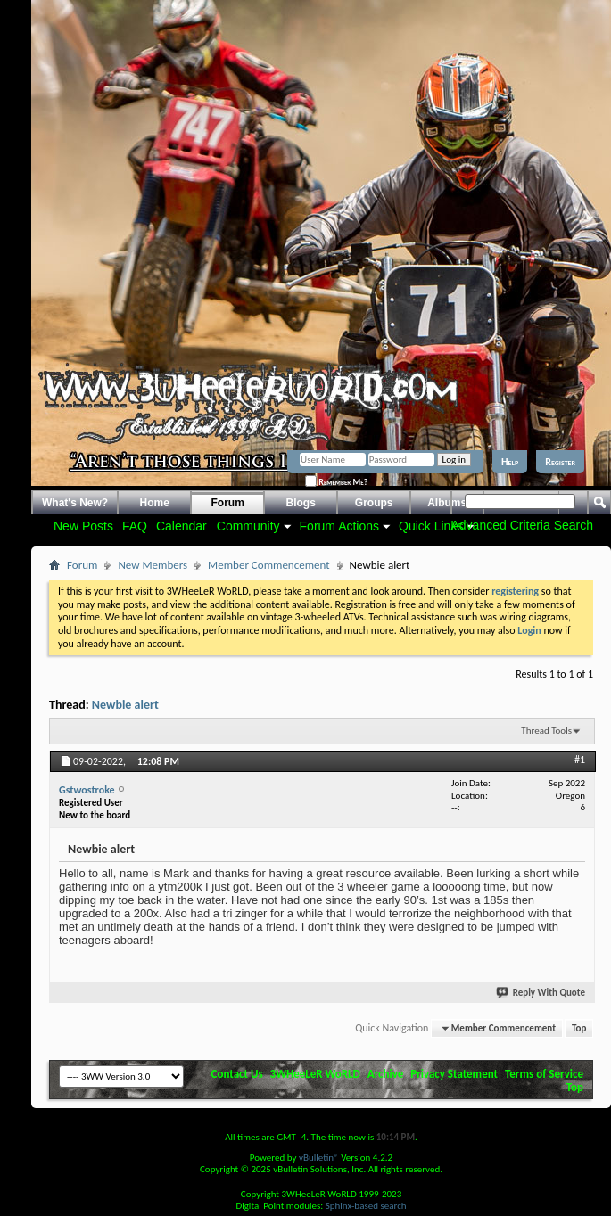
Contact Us (237, 1073)
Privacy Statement (454, 1073)
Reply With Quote (541, 992)
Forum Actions (339, 526)
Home (154, 503)
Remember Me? (336, 482)
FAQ (134, 526)
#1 (579, 759)
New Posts (83, 526)
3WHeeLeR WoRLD (315, 1073)
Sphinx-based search (366, 1206)
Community (248, 526)
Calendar (181, 526)
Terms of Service (544, 1073)
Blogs (301, 503)
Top (579, 1028)
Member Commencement (268, 564)
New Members (152, 564)
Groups (374, 503)
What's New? (75, 503)
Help (509, 462)
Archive (385, 1073)
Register (560, 462)
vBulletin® (319, 1157)
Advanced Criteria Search (521, 525)
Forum (227, 503)
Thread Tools (546, 730)
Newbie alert (125, 704)
